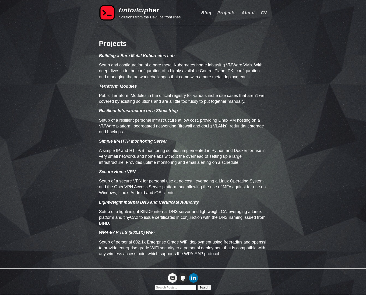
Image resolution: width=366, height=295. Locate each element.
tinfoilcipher (139, 10)
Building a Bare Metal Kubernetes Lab (137, 55)
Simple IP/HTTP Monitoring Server (133, 141)
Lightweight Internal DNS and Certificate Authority (149, 202)
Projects (226, 12)
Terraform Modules (118, 86)
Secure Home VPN (117, 171)
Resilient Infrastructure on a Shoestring (138, 110)
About (248, 12)
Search (204, 287)
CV (264, 12)
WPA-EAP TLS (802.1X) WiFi (127, 232)
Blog (206, 12)
